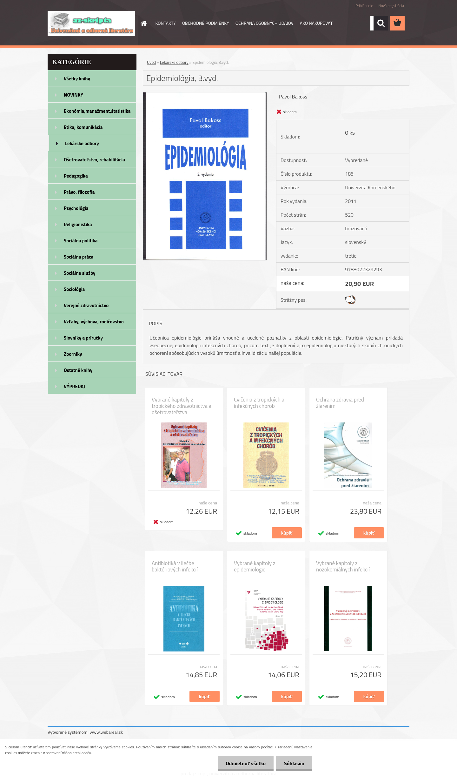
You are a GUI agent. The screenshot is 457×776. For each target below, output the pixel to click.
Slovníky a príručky (83, 337)
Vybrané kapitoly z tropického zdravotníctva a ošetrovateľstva (181, 405)
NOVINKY (73, 94)
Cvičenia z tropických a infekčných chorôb (259, 402)
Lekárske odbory (82, 143)
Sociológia (74, 289)
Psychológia (76, 208)
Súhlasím (294, 763)
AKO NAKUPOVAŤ (316, 23)
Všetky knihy (77, 78)
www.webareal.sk (106, 732)
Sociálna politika (80, 240)
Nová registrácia (391, 6)
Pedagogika (76, 175)
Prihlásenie (364, 6)
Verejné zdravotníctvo (86, 305)
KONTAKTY (166, 23)
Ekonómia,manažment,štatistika (97, 111)
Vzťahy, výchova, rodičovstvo (94, 321)
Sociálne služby (79, 273)
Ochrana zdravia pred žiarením (340, 402)
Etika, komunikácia (83, 127)
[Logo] (91, 23)
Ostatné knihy (78, 370)
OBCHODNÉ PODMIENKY (205, 23)
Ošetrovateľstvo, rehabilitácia (94, 159)
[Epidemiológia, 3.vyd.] (205, 95)
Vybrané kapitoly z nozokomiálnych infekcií (343, 566)
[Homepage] (143, 23)
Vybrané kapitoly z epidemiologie (254, 566)
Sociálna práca (78, 256)
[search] (381, 23)
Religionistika (78, 224)
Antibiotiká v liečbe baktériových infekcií (175, 566)
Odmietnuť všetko (246, 763)
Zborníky (73, 354)
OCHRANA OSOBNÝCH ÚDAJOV (264, 23)
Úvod (151, 62)
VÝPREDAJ (74, 386)
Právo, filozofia (79, 192)
